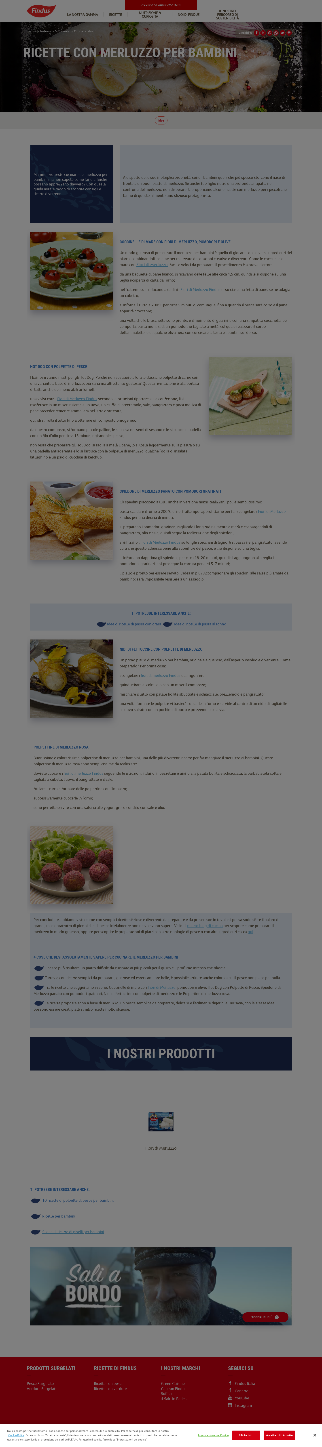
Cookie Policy (16, 1435)
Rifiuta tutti (246, 1435)
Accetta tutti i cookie (279, 1435)
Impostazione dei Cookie (213, 1435)
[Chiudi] (315, 1435)
